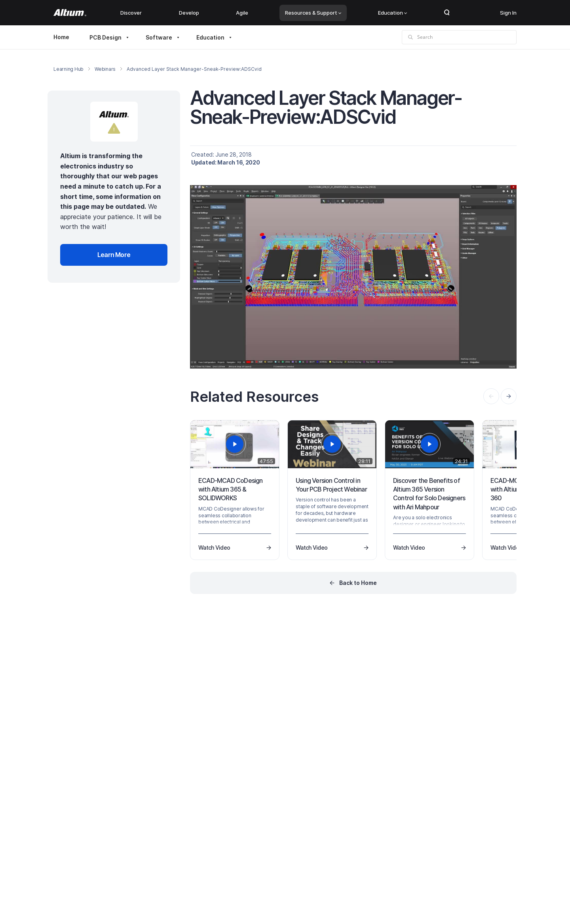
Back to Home (358, 582)
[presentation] (509, 396)
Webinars (105, 69)
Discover (131, 12)
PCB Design (105, 37)
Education (392, 12)
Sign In (508, 12)
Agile (242, 12)
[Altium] (69, 12)
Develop (189, 12)
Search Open (447, 13)
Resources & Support (313, 12)
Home (61, 37)
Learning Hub (68, 69)
